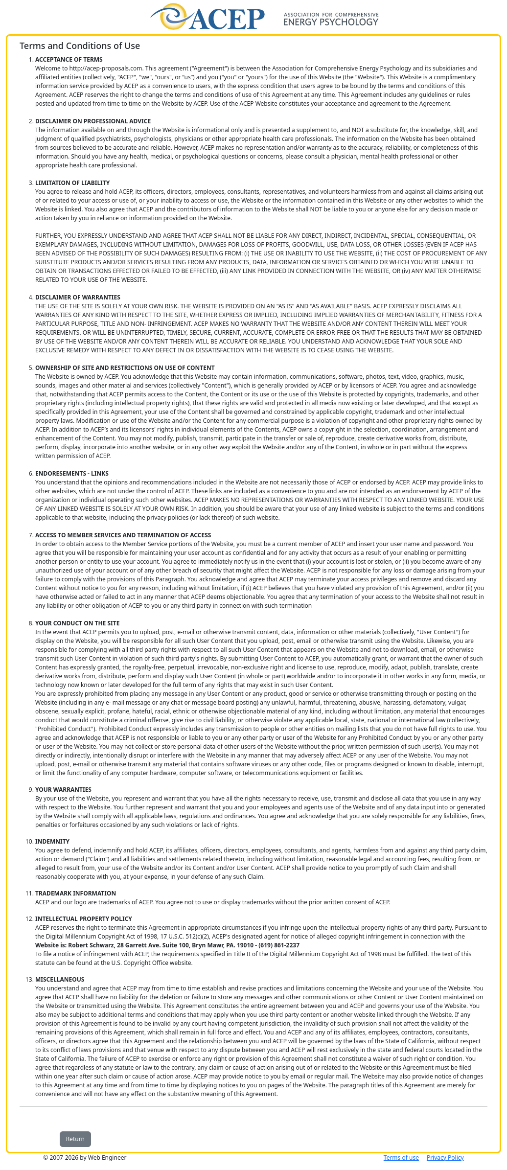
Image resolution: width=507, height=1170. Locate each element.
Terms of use (401, 1157)
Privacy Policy (445, 1157)
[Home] (253, 15)
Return (75, 1139)
